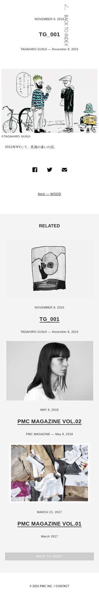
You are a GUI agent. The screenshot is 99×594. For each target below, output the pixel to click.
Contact (62, 586)
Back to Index (49, 556)
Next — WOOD (49, 194)
